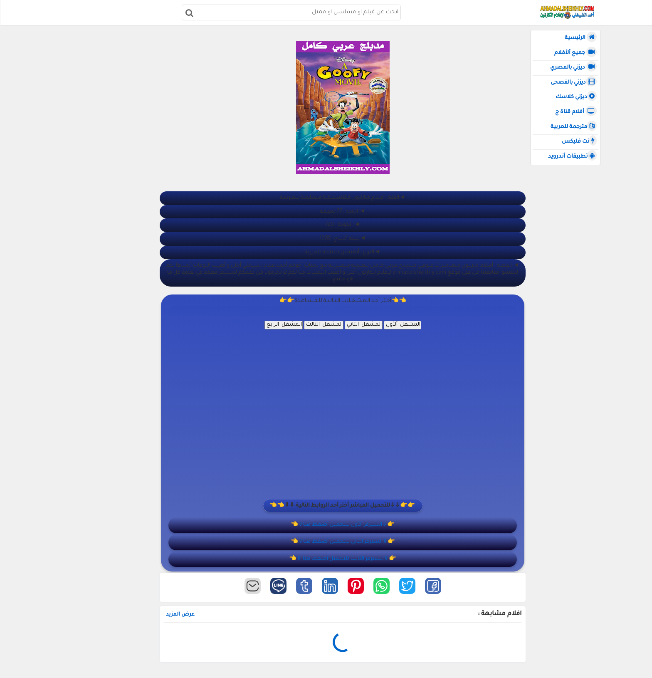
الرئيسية (580, 38)
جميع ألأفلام (575, 53)
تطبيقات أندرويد (572, 156)
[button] (445, 586)
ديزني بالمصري (573, 67)
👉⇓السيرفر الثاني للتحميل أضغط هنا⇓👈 (355, 542)
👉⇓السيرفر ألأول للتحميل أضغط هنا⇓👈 (355, 525)
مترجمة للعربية (573, 127)
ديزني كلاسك (575, 97)
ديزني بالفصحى (573, 82)
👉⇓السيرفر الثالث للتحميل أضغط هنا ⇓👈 (355, 559)
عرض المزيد (205, 615)
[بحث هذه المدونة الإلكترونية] (296, 12)
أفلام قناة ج (575, 112)
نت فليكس (578, 141)
